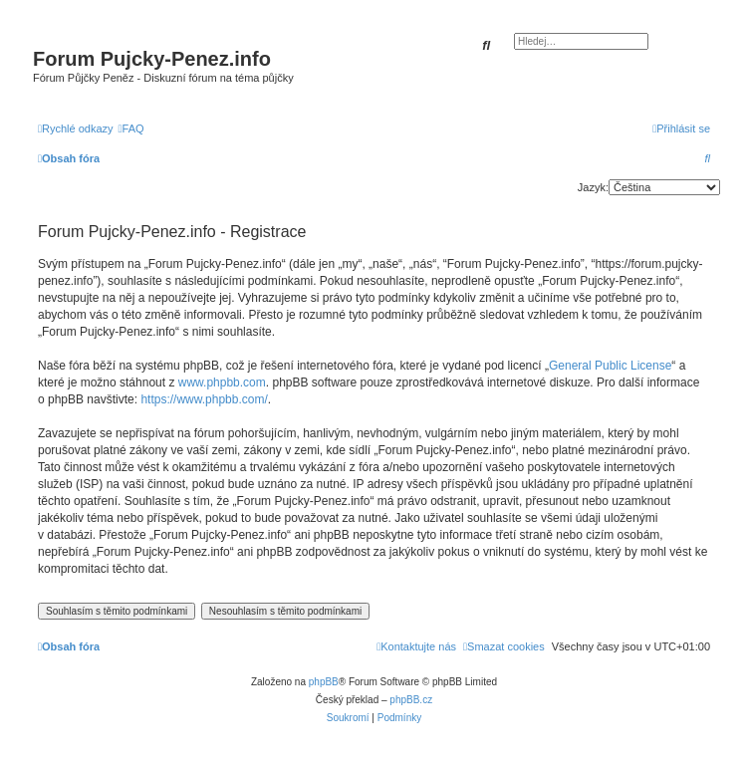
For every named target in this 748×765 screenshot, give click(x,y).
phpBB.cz (410, 699)
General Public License (610, 366)
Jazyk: (593, 187)
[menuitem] (131, 128)
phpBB (324, 681)
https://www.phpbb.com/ (203, 399)
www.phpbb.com (222, 382)
